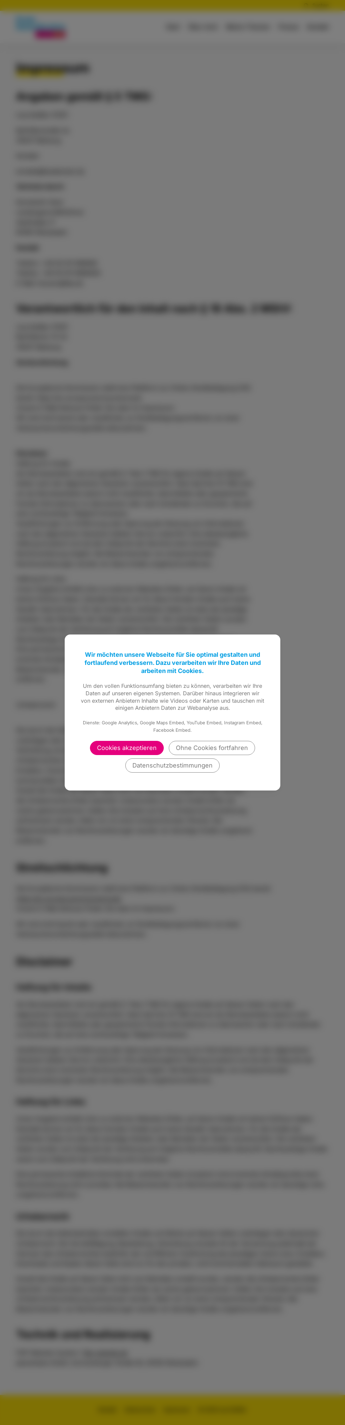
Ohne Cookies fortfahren (212, 747)
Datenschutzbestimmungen (172, 765)
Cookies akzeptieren (127, 747)
